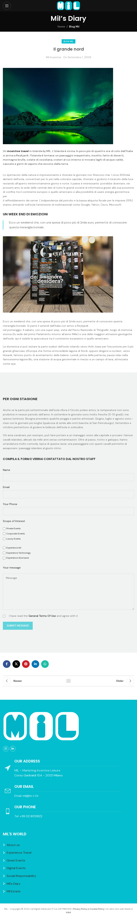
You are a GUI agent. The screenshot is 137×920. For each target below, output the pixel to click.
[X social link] (16, 664)
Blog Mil (74, 26)
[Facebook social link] (7, 664)
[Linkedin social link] (35, 664)
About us (13, 845)
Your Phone (10, 504)
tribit (68, 912)
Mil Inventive (53, 57)
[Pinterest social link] (26, 664)
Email (6, 487)
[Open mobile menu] (7, 6)
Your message (12, 567)
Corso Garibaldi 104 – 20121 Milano (38, 775)
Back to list (68, 681)
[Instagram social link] (6, 749)
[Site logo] (68, 5)
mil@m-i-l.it (30, 796)
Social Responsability (21, 876)
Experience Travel (19, 853)
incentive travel (18, 151)
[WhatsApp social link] (45, 664)
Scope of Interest (14, 521)
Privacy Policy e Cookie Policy (88, 909)
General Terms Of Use (42, 616)
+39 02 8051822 (31, 816)
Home (61, 26)
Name (6, 470)
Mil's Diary (13, 884)
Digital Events (16, 868)
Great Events (16, 860)
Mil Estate (13, 891)
